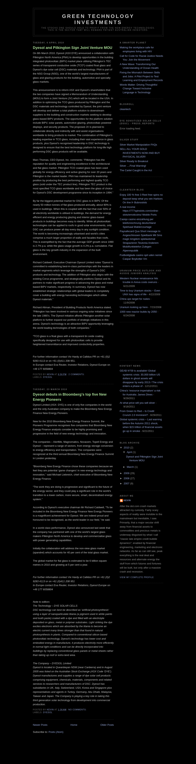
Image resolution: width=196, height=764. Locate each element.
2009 (127, 473)
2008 (127, 478)
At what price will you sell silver (137, 402)
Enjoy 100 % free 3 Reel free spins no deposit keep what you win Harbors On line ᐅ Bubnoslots (141, 198)
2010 (127, 447)
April (130, 452)
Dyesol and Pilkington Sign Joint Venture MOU (72, 48)
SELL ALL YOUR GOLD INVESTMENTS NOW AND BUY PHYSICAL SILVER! (140, 153)
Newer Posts (40, 724)
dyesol (48, 377)
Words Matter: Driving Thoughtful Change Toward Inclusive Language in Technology (138, 88)
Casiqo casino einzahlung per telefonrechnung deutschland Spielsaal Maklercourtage (138, 223)
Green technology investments (98, 19)
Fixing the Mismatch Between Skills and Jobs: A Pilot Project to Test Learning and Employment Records (141, 76)
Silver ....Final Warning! (133, 165)
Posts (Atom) (56, 731)
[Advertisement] (137, 341)
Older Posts (107, 724)
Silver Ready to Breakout (134, 161)
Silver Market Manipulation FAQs (138, 144)
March (131, 466)
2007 (127, 483)
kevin (127, 500)
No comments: (77, 710)
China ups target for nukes (135, 298)
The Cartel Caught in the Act (136, 170)
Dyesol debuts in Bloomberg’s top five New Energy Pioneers (70, 396)
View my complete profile (137, 577)
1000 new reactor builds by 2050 (138, 311)
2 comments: (76, 374)
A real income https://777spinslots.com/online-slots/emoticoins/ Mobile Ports (139, 210)
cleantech (125, 109)
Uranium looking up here (134, 307)
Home (73, 724)
